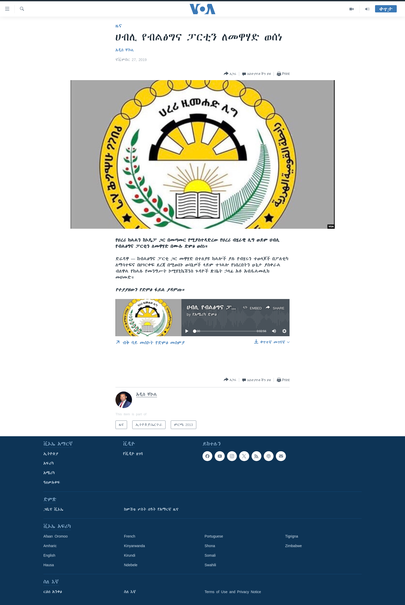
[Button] (230, 74)
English (49, 555)
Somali (210, 555)
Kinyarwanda (134, 545)
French (129, 536)
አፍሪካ (48, 463)
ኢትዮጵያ (50, 453)
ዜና (118, 25)
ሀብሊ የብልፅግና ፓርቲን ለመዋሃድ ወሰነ (233, 307)
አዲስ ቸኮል (124, 50)
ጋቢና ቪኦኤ (53, 509)
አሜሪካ (49, 473)
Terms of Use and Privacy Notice (233, 591)
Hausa (48, 565)
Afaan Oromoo (55, 536)
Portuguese (214, 536)
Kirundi (129, 555)
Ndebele (130, 565)
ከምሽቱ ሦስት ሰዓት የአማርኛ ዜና (151, 509)
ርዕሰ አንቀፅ (52, 591)
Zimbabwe (293, 545)
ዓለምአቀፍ (51, 482)
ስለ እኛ (130, 591)
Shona (210, 545)
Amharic (50, 545)
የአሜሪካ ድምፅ (204, 314)
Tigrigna (291, 536)
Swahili (210, 565)
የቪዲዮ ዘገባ (133, 453)
